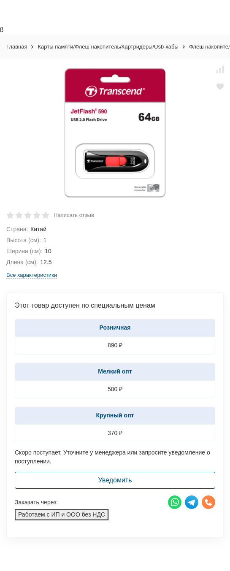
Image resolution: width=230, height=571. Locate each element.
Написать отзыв (74, 215)
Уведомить (115, 480)
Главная (16, 46)
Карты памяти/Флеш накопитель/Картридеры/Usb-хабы (108, 46)
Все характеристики (31, 275)
